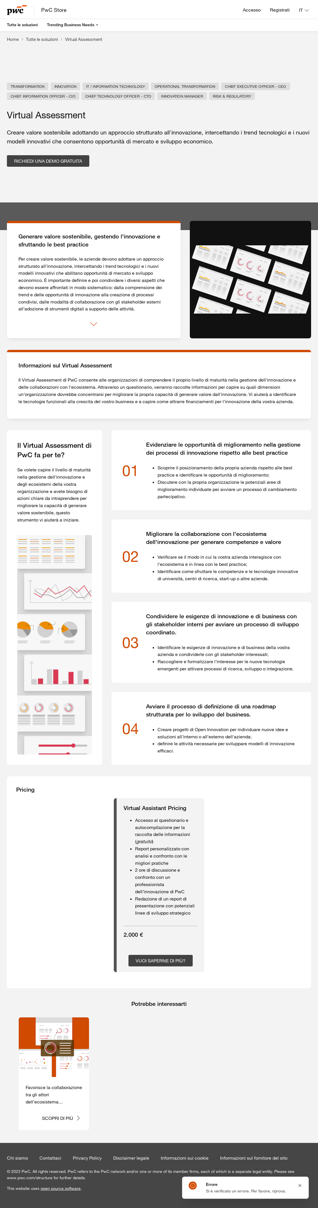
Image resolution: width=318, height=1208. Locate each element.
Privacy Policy (87, 1158)
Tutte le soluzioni (22, 24)
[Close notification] (300, 1186)
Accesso (252, 10)
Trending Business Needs (70, 24)
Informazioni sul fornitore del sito (253, 1158)
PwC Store (54, 10)
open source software (61, 1188)
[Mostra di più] (94, 324)
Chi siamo (17, 1158)
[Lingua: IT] (304, 10)
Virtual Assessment (83, 39)
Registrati (280, 10)
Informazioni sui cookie (185, 1158)
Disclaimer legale (131, 1158)
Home (13, 39)
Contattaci (50, 1158)
